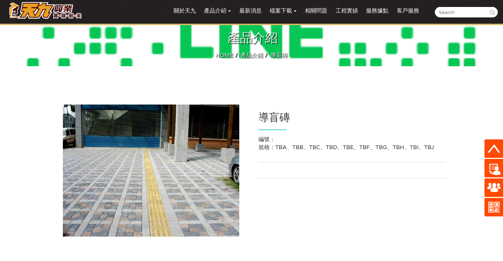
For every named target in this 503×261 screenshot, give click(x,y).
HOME (224, 55)
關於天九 (185, 10)
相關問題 (316, 10)
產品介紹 (252, 55)
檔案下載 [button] (283, 10)
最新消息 (250, 10)
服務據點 (377, 10)
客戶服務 (408, 10)
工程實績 (347, 10)
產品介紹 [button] (217, 10)
